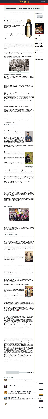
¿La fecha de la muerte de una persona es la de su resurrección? (20, 379)
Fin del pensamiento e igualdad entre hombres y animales (39, 48)
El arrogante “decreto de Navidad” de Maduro (38, 43)
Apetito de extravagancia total (13, 397)
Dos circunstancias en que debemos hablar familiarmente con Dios (39, 52)
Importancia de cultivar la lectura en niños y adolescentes (12, 372)
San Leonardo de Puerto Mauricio (38, 55)
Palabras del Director (38, 38)
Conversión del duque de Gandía (39, 59)
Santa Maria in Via (29, 372)
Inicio (10, 3)
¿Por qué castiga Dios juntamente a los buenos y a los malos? (20, 391)
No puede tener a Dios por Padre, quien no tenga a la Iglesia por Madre (38, 41)
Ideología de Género (11, 403)
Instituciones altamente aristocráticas (38, 57)
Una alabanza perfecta (12, 385)
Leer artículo (41, 383)
